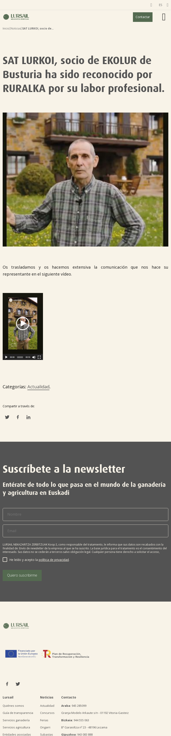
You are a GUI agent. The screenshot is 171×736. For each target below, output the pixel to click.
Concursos (47, 713)
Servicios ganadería (16, 720)
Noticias (16, 28)
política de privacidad (54, 560)
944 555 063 (75, 720)
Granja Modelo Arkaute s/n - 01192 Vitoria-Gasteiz (95, 713)
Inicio (6, 28)
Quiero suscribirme (22, 575)
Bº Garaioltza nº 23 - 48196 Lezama (84, 727)
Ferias (44, 720)
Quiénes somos (13, 706)
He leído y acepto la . (39, 560)
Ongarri (45, 727)
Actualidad (38, 387)
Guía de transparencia (18, 713)
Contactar (143, 17)
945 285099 (73, 706)
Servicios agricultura (16, 727)
